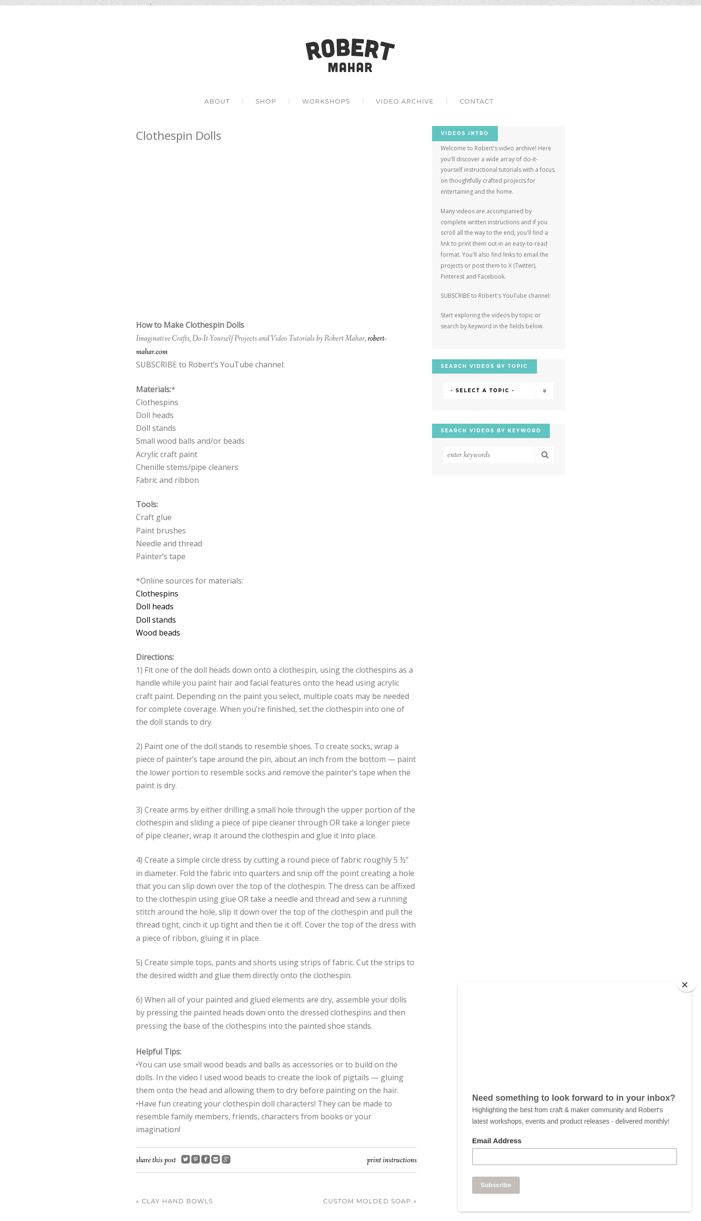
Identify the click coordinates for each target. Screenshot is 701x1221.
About (216, 101)
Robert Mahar (350, 55)
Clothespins (157, 593)
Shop (266, 101)
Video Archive (405, 101)
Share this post (156, 1160)
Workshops (326, 101)
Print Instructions (392, 1160)
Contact (477, 101)
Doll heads (155, 606)
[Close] (687, 985)
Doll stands (156, 620)
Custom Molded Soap (370, 1201)
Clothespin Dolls (178, 135)
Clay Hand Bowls (174, 1201)
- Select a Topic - (483, 390)
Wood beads (158, 632)
